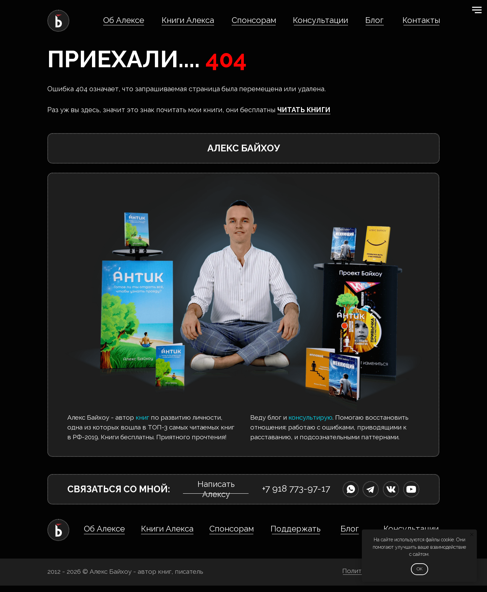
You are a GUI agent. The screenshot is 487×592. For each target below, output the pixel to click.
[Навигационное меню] (477, 10)
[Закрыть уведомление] (471, 534)
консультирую (310, 417)
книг (142, 417)
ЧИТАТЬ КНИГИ (303, 110)
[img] (350, 489)
